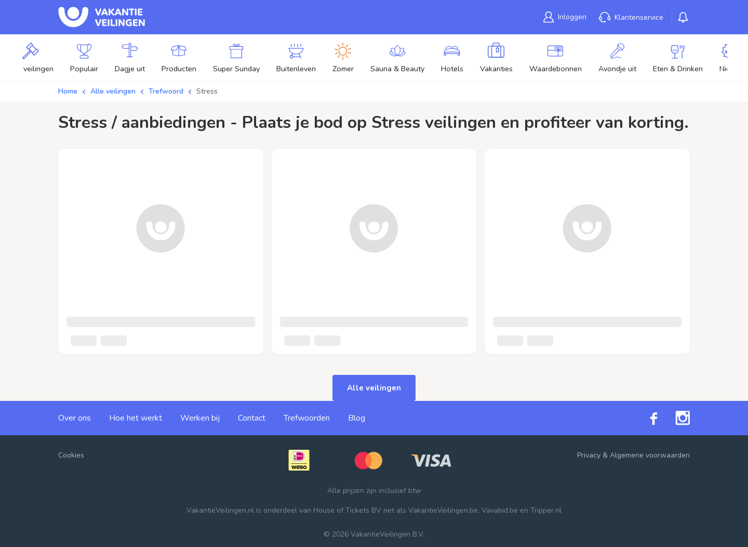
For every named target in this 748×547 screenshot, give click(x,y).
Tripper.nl (546, 510)
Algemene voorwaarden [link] (650, 455)
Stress (207, 91)
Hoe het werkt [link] (135, 418)
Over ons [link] (74, 418)
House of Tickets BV (347, 510)
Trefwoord (166, 91)
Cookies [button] (71, 455)
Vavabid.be (500, 510)
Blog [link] (356, 418)
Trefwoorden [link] (307, 418)
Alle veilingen (113, 91)
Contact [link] (251, 418)
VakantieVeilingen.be (443, 510)
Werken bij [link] (200, 418)
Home (67, 91)
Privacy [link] (588, 455)
